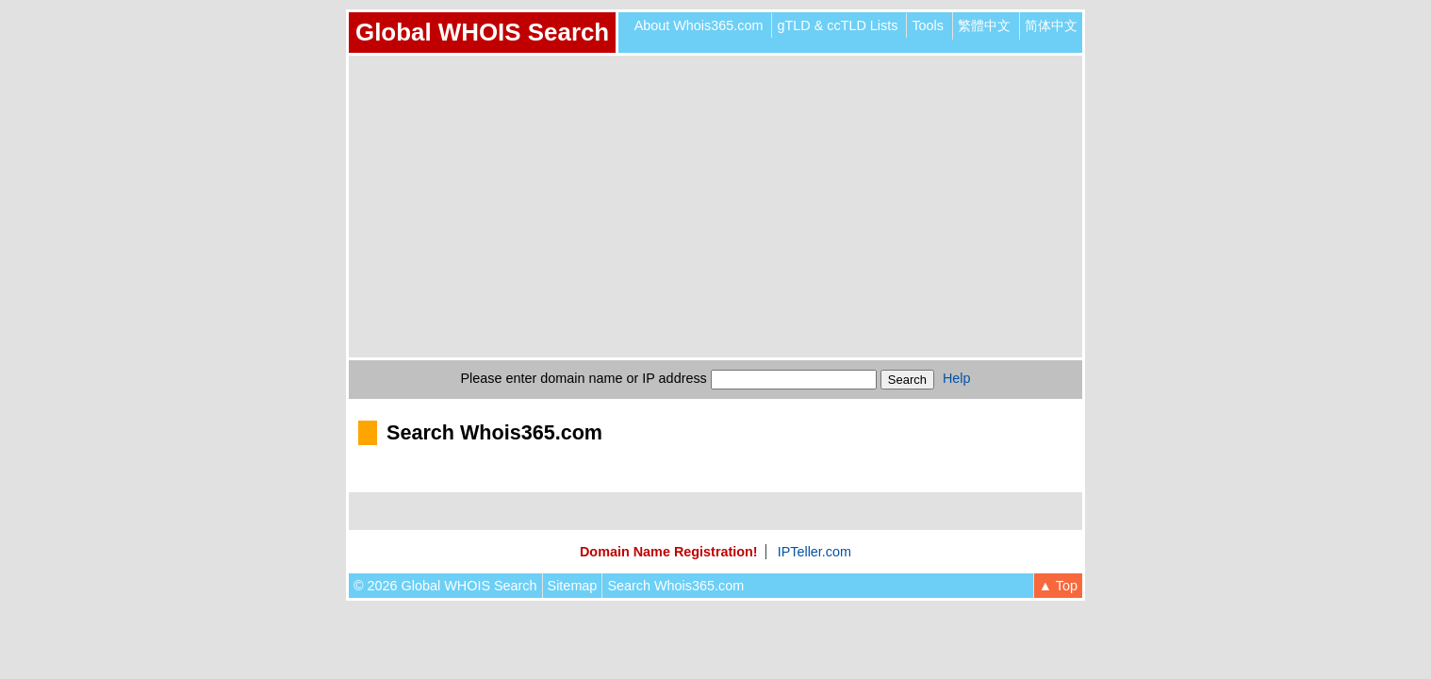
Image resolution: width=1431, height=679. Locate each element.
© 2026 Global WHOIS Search (445, 585)
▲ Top (1058, 585)
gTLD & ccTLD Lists (837, 25)
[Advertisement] (715, 207)
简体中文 (1051, 25)
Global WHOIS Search (482, 32)
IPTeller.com (814, 551)
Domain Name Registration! (669, 551)
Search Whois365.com (675, 585)
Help (957, 378)
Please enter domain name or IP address (584, 378)
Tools (928, 25)
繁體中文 (984, 25)
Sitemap (573, 585)
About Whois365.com (699, 25)
